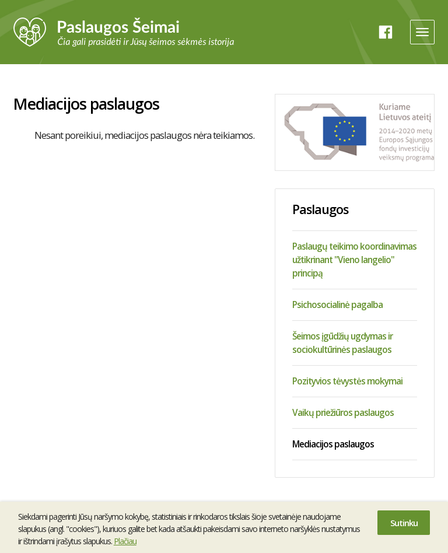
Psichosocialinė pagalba (337, 304)
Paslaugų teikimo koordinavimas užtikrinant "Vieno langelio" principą (354, 259)
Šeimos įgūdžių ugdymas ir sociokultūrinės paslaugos (342, 342)
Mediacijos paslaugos (333, 444)
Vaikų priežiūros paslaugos (343, 412)
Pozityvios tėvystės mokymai (347, 381)
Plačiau (125, 541)
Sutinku (404, 522)
